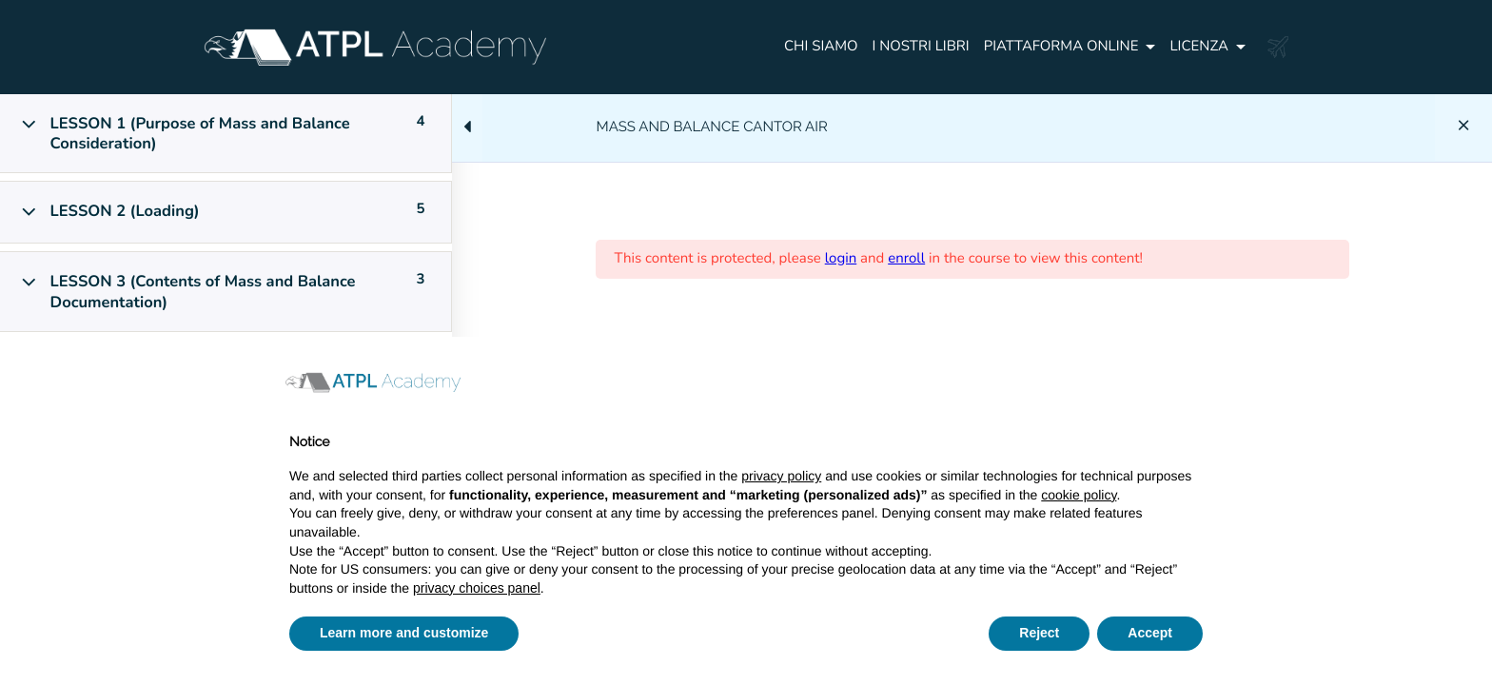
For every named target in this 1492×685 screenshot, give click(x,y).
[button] (1193, 382)
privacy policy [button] (781, 475)
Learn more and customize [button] (404, 632)
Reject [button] (1039, 632)
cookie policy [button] (1078, 494)
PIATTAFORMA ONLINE (1061, 46)
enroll (906, 258)
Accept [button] (1150, 632)
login (841, 258)
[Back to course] (1463, 127)
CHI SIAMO (821, 46)
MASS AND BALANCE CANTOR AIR (712, 126)
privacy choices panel (476, 588)
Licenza (1198, 46)
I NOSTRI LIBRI (921, 46)
